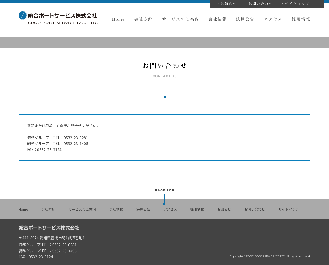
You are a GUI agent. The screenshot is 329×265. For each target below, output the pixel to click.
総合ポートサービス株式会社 (58, 18)
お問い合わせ (260, 4)
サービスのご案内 (180, 19)
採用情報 (301, 19)
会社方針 (143, 19)
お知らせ (228, 4)
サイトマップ (296, 4)
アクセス (273, 19)
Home (118, 19)
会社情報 (217, 19)
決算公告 (245, 19)
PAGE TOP (164, 197)
